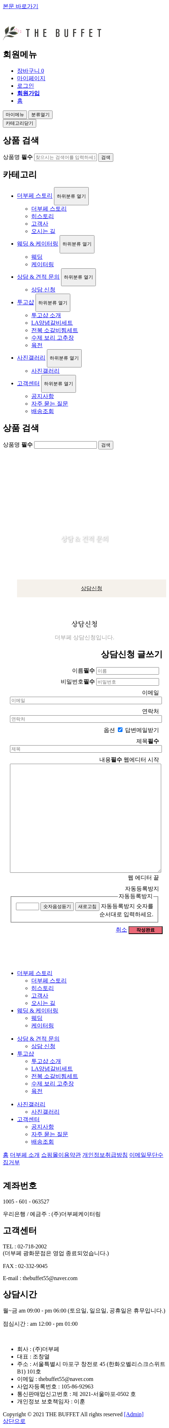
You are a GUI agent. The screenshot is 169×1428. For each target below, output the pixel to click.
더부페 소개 (25, 1155)
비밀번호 (78, 682)
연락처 (150, 711)
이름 (83, 670)
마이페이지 (31, 78)
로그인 (25, 86)
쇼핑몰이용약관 (61, 1155)
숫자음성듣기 (57, 906)
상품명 (18, 157)
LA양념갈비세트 (52, 323)
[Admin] (133, 1414)
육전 (37, 345)
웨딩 (37, 257)
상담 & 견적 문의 (38, 277)
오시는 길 (43, 231)
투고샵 (25, 302)
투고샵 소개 (46, 315)
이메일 (150, 693)
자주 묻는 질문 (49, 404)
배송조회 (42, 411)
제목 (147, 741)
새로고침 (87, 906)
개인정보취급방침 (105, 1155)
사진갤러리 (31, 358)
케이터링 (42, 264)
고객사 (39, 224)
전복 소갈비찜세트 (54, 330)
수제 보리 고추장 (52, 338)
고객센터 (28, 383)
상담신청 (91, 588)
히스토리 (42, 216)
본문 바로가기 (20, 6)
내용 (110, 760)
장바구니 (30, 71)
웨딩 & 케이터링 (37, 244)
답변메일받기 (142, 730)
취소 (121, 930)
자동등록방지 (136, 896)
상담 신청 (43, 290)
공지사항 (42, 396)
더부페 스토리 (35, 196)
